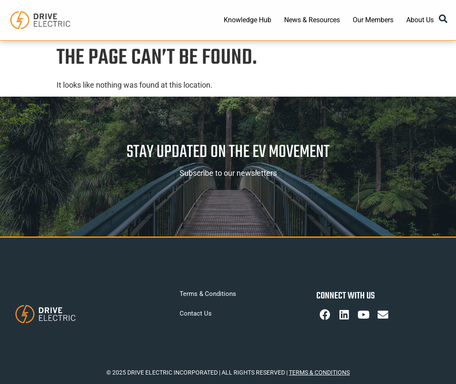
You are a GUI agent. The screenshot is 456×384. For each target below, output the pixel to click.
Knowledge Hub (247, 20)
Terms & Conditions (208, 294)
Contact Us (196, 313)
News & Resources (312, 20)
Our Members (373, 20)
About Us (420, 20)
